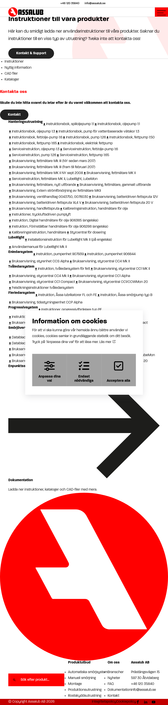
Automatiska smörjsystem (88, 672)
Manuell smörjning (82, 678)
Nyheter (114, 678)
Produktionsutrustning (85, 690)
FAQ (111, 684)
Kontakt (14, 115)
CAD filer (11, 73)
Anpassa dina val (49, 371)
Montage (75, 684)
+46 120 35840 (142, 684)
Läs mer (107, 342)
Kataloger (12, 79)
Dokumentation (119, 690)
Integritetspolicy (104, 701)
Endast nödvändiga (83, 371)
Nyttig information (18, 68)
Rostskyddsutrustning (84, 696)
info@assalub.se (143, 690)
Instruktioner (14, 61)
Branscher (116, 672)
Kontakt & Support (31, 53)
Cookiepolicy (126, 701)
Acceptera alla (119, 371)
